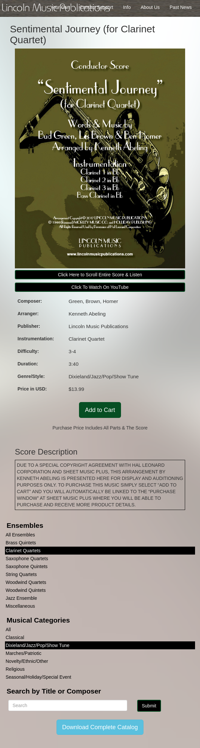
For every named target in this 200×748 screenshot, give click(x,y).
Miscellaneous (20, 606)
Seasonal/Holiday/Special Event (38, 677)
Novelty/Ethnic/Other (27, 661)
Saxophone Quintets (27, 566)
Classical (15, 637)
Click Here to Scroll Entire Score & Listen (100, 274)
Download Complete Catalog (100, 727)
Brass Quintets (21, 542)
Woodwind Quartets (26, 582)
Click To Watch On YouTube (100, 287)
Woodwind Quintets (26, 590)
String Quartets (21, 574)
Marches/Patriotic (23, 653)
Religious (15, 669)
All (8, 629)
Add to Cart (100, 410)
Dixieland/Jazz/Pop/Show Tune (37, 645)
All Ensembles (20, 534)
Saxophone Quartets (27, 558)
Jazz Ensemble (21, 598)
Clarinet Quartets (23, 550)
